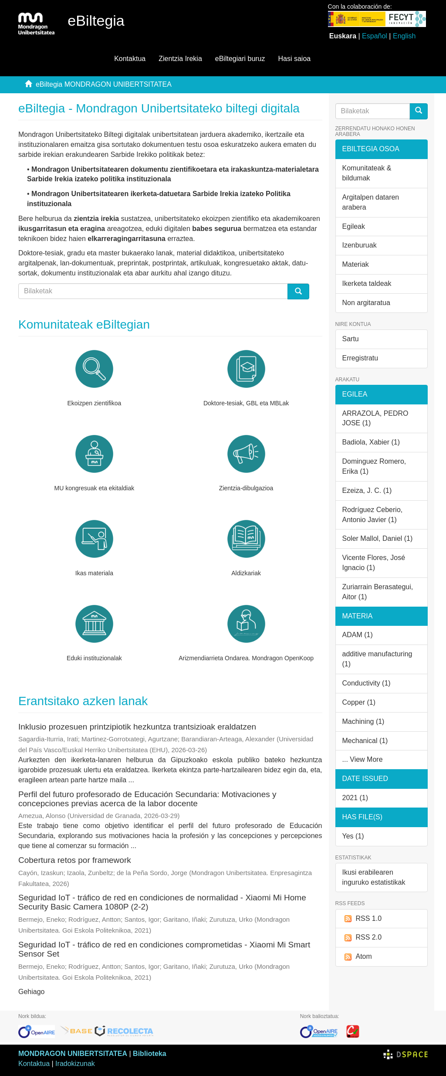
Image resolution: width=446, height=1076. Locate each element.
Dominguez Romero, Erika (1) (374, 466)
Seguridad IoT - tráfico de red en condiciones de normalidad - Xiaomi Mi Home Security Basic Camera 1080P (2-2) (162, 902)
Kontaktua (129, 58)
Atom (357, 957)
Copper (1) (358, 702)
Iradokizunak (75, 1063)
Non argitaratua (366, 302)
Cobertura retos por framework (74, 860)
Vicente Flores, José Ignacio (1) (373, 562)
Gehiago (31, 991)
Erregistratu (360, 358)
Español (374, 36)
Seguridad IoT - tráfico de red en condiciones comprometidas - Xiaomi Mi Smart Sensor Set (164, 949)
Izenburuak (359, 245)
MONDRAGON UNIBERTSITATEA (72, 1053)
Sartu (350, 339)
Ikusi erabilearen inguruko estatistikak (373, 877)
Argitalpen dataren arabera (370, 202)
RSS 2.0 (362, 937)
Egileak (353, 226)
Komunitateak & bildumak (367, 173)
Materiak (355, 264)
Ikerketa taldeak (367, 283)
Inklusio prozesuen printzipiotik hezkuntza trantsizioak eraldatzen (137, 726)
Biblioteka (149, 1053)
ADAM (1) (357, 634)
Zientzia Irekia (180, 58)
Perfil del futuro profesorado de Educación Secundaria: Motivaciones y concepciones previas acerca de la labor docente (147, 799)
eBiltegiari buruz (240, 58)
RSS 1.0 (362, 919)
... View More (362, 759)
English (404, 36)
